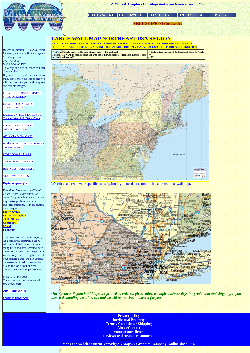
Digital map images (15, 183)
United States (11, 212)
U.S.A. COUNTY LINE (17, 125)
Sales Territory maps (15, 129)
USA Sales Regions (14, 215)
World (7, 226)
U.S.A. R (8, 93)
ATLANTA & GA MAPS (18, 136)
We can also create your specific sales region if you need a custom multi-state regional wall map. (121, 184)
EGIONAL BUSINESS (27, 93)
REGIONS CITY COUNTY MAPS (18, 105)
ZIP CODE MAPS (14, 291)
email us (13, 71)
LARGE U (9, 114)
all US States (11, 219)
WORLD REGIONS (16, 298)
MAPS (7, 96)
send (18, 78)
